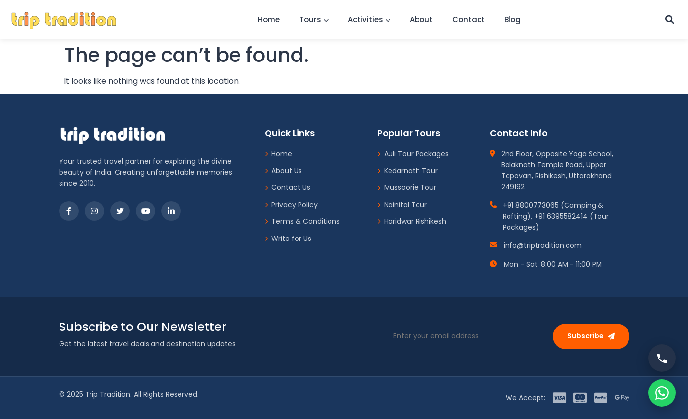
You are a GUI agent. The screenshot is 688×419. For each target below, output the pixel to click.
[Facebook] (69, 211)
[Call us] (662, 358)
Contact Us (287, 187)
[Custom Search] (668, 19)
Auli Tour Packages (413, 154)
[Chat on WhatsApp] (662, 393)
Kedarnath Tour (407, 171)
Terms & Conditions (302, 221)
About (421, 19)
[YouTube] (145, 211)
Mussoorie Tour (406, 187)
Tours (312, 19)
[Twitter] (120, 211)
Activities (368, 19)
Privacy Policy (291, 205)
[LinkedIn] (171, 211)
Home (266, 19)
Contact (469, 19)
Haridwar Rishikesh (411, 221)
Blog (514, 19)
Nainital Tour (402, 205)
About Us (283, 171)
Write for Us (288, 238)
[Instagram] (94, 211)
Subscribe (591, 336)
